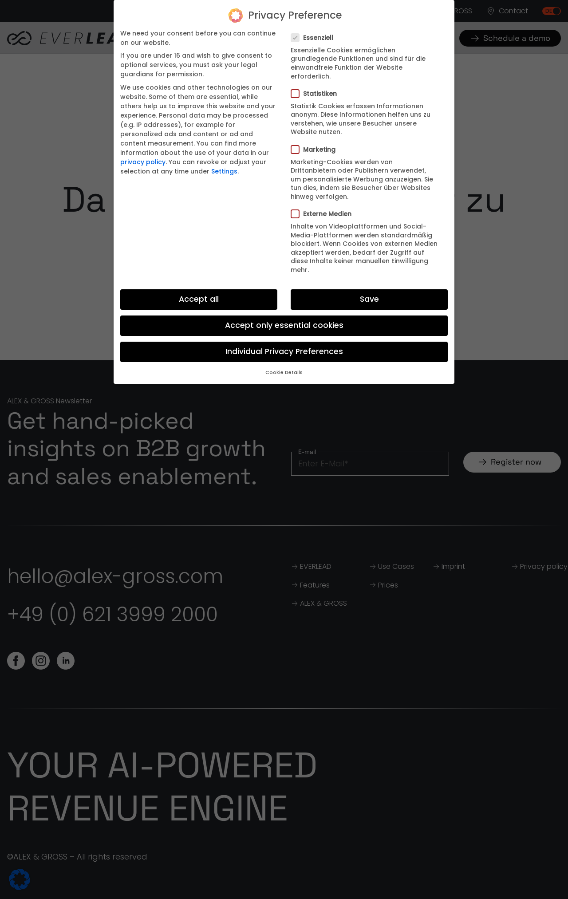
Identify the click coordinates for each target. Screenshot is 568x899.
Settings (224, 171)
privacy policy (143, 162)
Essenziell (315, 37)
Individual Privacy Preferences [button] (284, 351)
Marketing (316, 149)
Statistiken (317, 93)
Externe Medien (324, 213)
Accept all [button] (199, 299)
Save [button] (369, 299)
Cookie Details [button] (284, 372)
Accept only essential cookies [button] (284, 325)
